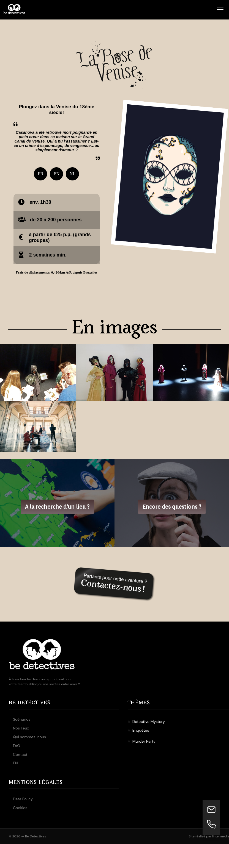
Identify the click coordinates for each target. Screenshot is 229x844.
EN (15, 763)
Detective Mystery (148, 721)
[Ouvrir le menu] (220, 10)
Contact (20, 754)
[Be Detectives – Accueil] (14, 9)
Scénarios (22, 719)
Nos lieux (21, 728)
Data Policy (23, 798)
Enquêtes (140, 730)
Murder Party (144, 741)
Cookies (20, 807)
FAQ (16, 745)
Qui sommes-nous (29, 736)
